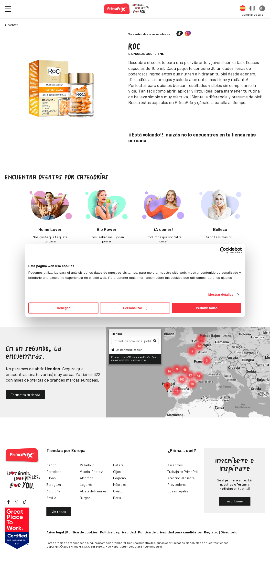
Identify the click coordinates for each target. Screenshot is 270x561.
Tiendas (116, 333)
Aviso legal (55, 532)
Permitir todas (206, 308)
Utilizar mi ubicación (126, 349)
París (117, 498)
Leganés (86, 484)
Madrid (51, 465)
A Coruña (53, 491)
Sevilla (51, 498)
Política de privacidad (118, 532)
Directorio (229, 532)
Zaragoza (53, 484)
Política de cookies (82, 532)
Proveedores (176, 484)
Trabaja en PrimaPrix (182, 471)
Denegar (63, 308)
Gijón (117, 471)
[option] (243, 8)
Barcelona (53, 471)
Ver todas (59, 511)
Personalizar (135, 308)
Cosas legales (177, 491)
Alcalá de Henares (93, 491)
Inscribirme (235, 501)
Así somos (175, 465)
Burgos (85, 498)
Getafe (118, 465)
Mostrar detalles (220, 295)
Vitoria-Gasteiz (91, 471)
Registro (211, 532)
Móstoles (120, 484)
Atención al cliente (180, 478)
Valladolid (87, 465)
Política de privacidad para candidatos (170, 532)
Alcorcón (86, 478)
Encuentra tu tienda (25, 395)
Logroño (119, 478)
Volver (13, 24)
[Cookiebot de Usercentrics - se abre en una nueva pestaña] (220, 250)
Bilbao (51, 478)
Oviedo (118, 491)
